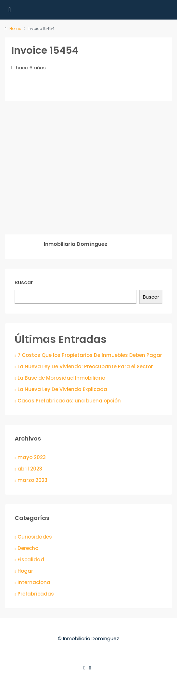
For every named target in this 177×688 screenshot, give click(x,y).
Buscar (24, 282)
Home (15, 28)
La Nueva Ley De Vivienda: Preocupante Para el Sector (85, 366)
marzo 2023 (32, 480)
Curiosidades (35, 536)
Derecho (28, 548)
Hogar (25, 571)
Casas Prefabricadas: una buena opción (69, 400)
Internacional (35, 582)
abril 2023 (30, 468)
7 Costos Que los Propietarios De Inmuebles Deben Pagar (90, 355)
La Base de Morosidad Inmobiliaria (62, 377)
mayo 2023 (32, 457)
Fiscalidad (31, 559)
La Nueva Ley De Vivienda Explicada (62, 389)
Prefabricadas (36, 593)
